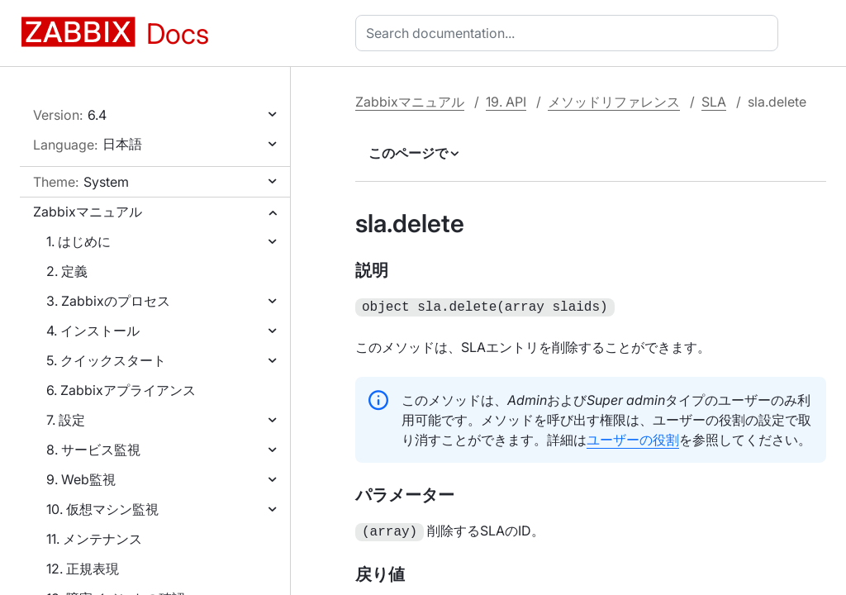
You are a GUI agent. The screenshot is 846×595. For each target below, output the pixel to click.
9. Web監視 (81, 479)
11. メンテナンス (94, 539)
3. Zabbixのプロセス (108, 301)
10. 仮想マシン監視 (102, 509)
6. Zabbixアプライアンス (121, 390)
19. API (506, 101)
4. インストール (93, 330)
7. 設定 (65, 420)
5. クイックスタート (106, 360)
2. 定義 (67, 271)
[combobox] (570, 33)
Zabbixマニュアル (87, 211)
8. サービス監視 (93, 449)
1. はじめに (78, 241)
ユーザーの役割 (633, 438)
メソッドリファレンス (614, 101)
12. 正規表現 (82, 568)
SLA (713, 101)
